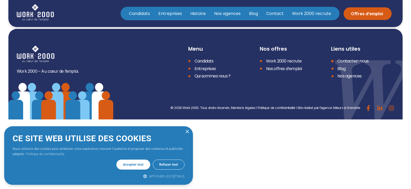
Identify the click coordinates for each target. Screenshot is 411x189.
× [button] (187, 132)
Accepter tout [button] (133, 164)
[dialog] (98, 155)
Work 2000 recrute (311, 13)
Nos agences (227, 13)
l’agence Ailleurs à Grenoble (340, 108)
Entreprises (170, 13)
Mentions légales (243, 108)
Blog (253, 13)
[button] (99, 176)
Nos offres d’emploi (284, 69)
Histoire (198, 13)
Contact (275, 13)
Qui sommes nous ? (212, 76)
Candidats (139, 13)
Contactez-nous (353, 61)
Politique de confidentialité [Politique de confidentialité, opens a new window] (45, 154)
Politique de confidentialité (276, 108)
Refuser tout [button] (168, 164)
